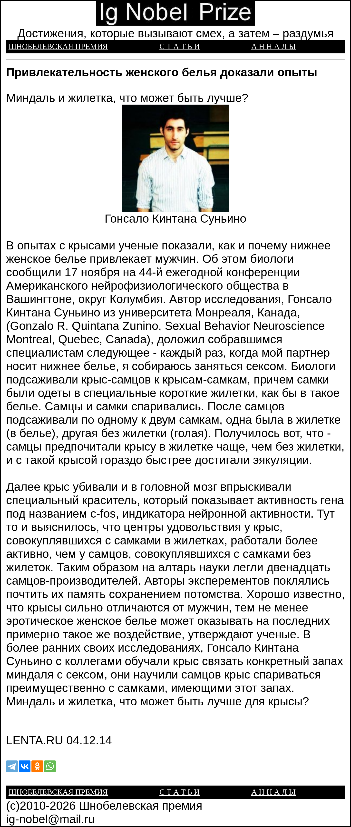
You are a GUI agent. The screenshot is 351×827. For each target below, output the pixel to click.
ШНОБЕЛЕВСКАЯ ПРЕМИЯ (58, 46)
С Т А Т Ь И (179, 46)
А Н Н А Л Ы (273, 46)
